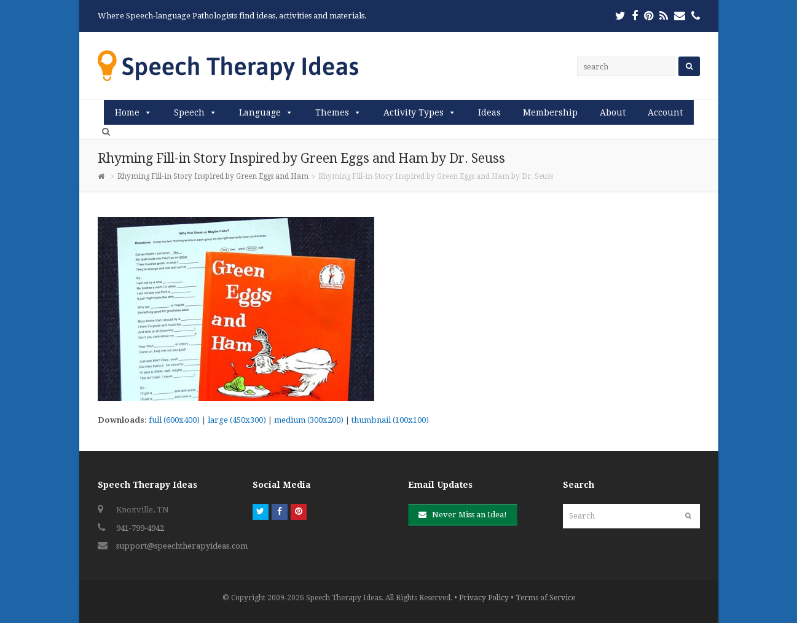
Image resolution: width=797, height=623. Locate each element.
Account (665, 112)
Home (127, 112)
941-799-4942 (140, 528)
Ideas (489, 112)
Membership (550, 112)
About (613, 112)
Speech (189, 112)
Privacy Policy (484, 598)
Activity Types (413, 112)
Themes (332, 112)
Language (260, 112)
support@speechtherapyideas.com (182, 546)
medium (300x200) (309, 420)
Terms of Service (545, 598)
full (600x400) (174, 420)
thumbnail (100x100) (390, 420)
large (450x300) (237, 420)
